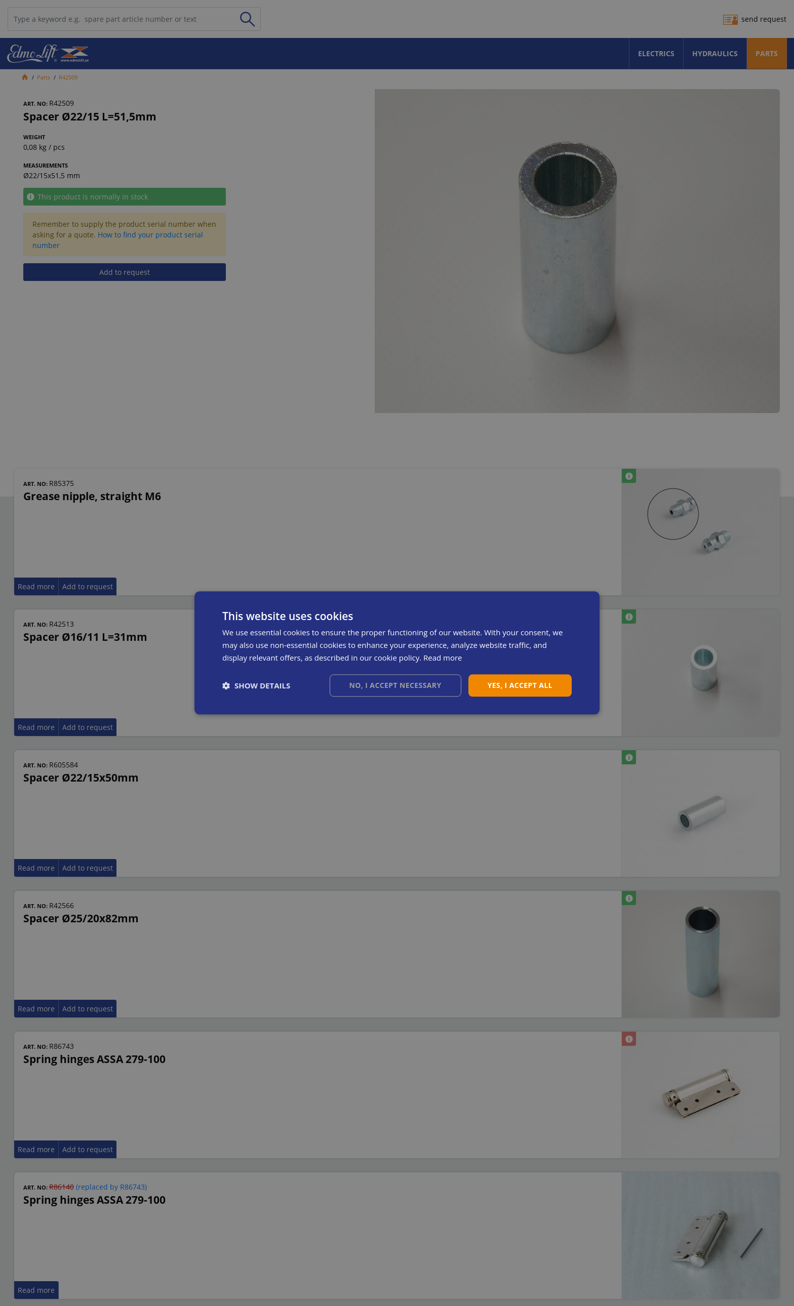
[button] (256, 685)
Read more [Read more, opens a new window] (442, 657)
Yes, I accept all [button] (520, 685)
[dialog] (397, 652)
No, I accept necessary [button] (395, 685)
